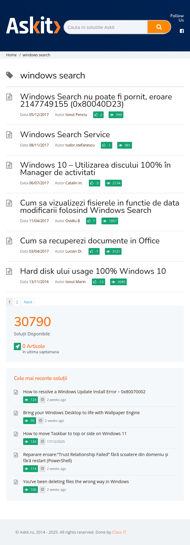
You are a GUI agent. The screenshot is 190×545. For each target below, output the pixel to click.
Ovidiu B (72, 220)
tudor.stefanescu (80, 145)
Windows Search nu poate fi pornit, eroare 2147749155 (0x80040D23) (96, 100)
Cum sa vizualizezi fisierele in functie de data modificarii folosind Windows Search (100, 207)
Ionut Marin (75, 281)
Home (11, 55)
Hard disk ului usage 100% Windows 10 (93, 271)
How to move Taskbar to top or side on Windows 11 (75, 433)
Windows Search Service (65, 134)
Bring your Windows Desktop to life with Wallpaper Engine (81, 412)
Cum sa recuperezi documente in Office (89, 240)
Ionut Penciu (76, 114)
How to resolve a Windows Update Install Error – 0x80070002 (84, 392)
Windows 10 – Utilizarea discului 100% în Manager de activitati (95, 169)
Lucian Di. (73, 251)
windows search (36, 55)
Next (28, 302)
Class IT (119, 532)
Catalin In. (74, 183)
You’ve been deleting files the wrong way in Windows (76, 481)
